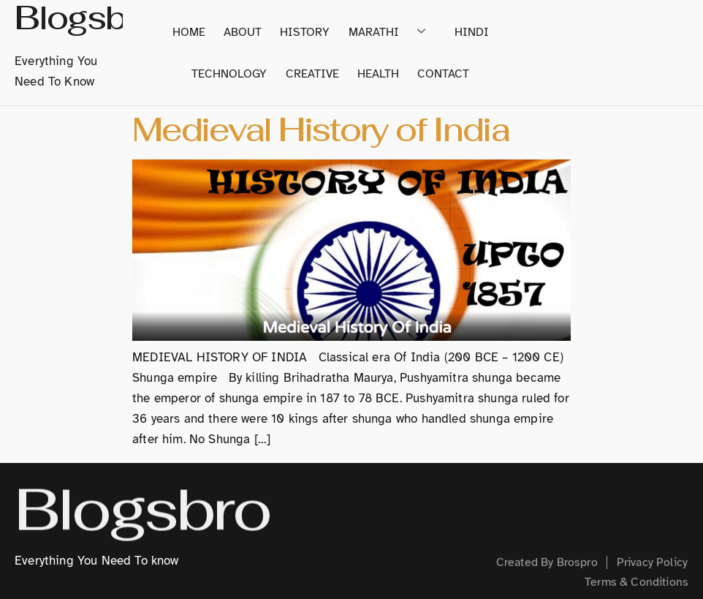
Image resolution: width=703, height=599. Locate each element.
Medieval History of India (320, 129)
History (307, 31)
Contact (440, 76)
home (198, 31)
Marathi (390, 31)
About (248, 31)
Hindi (466, 31)
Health (378, 76)
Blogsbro (142, 512)
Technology (237, 76)
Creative (316, 76)
